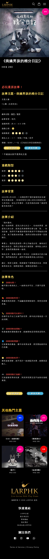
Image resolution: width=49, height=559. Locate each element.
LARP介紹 (24, 513)
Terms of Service (17, 547)
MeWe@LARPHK (24, 525)
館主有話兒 (24, 516)
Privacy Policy (33, 547)
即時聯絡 (24, 519)
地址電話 (24, 522)
